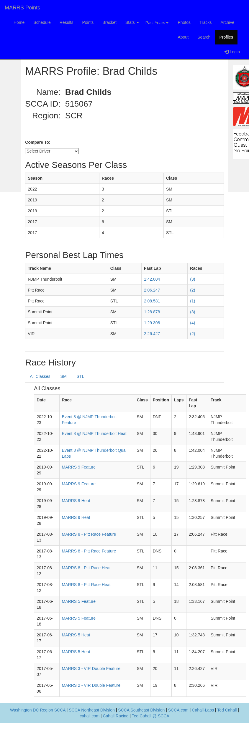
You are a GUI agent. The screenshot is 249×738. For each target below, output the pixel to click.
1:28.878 (152, 312)
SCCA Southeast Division (141, 710)
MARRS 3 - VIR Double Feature (91, 668)
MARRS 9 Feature (79, 467)
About (183, 37)
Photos (184, 22)
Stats (132, 22)
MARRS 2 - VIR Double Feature (91, 685)
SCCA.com (178, 710)
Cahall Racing (115, 716)
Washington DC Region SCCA (37, 710)
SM (63, 376)
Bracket (109, 22)
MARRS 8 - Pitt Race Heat (86, 567)
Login (232, 51)
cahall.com (89, 716)
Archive (228, 22)
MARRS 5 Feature (79, 601)
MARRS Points (22, 8)
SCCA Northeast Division (92, 710)
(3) (192, 279)
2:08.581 (152, 301)
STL (80, 376)
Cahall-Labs (203, 710)
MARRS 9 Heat (76, 500)
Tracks (205, 22)
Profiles (226, 37)
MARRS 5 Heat (76, 635)
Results (66, 22)
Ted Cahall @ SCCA (150, 716)
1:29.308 (152, 322)
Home (19, 22)
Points (88, 22)
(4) (192, 322)
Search (203, 37)
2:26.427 (152, 333)
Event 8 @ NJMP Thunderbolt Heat (94, 433)
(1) (192, 301)
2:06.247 (152, 290)
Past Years (157, 22)
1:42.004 (152, 279)
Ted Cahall (227, 710)
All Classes (40, 376)
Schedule (41, 22)
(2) (192, 290)
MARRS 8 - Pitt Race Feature (89, 534)
